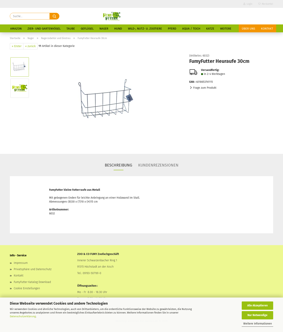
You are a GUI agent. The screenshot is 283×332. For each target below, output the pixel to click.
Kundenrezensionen (158, 165)
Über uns (248, 28)
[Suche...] (54, 16)
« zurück (30, 46)
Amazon (16, 28)
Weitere (225, 28)
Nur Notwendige (257, 315)
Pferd (172, 28)
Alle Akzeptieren (257, 305)
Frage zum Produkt (204, 87)
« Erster (16, 46)
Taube (70, 28)
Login (247, 4)
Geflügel (87, 28)
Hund (118, 28)
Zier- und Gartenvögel (44, 28)
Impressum (21, 263)
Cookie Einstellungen (27, 288)
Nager (103, 28)
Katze (210, 28)
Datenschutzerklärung (23, 316)
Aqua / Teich (191, 28)
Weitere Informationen (257, 323)
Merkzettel (265, 4)
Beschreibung (118, 165)
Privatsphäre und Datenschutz (32, 269)
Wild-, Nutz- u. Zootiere (145, 28)
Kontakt (267, 28)
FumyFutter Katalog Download (32, 282)
